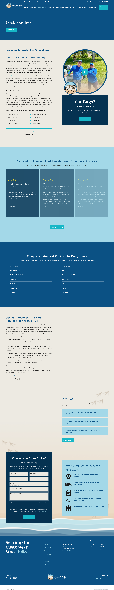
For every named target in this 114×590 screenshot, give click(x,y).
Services (46, 549)
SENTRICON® (48, 552)
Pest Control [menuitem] (42, 7)
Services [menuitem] (51, 7)
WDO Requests (49, 2)
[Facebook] (104, 577)
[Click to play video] (85, 72)
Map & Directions (67, 549)
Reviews (39, 2)
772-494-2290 (102, 2)
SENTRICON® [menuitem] (82, 7)
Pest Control (47, 546)
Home (46, 542)
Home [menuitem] (26, 7)
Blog (25, 2)
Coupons (32, 2)
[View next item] (58, 221)
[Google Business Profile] (100, 577)
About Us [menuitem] (33, 7)
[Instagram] (97, 577)
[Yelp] (107, 577)
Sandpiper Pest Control (14, 76)
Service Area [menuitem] (92, 7)
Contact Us (103, 7)
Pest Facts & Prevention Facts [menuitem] (65, 7)
